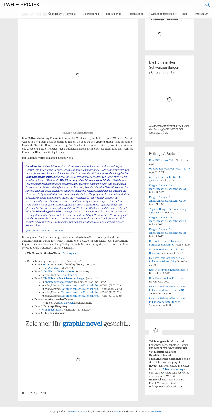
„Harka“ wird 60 (50, 268)
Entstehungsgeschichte (59, 281)
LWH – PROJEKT (23, 5)
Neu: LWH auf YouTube (162, 160)
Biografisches (91, 13)
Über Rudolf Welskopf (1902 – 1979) (169, 168)
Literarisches (113, 13)
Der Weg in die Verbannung (59, 271)
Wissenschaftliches (162, 13)
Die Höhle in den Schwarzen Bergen (64, 278)
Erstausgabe (70, 253)
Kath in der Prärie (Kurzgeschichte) (168, 269)
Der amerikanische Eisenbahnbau (80, 285)
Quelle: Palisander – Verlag (44, 230)
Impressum (201, 13)
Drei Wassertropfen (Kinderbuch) (167, 278)
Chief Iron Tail (69, 275)
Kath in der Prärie (51, 309)
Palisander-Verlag (172, 369)
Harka (46, 264)
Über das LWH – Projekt (62, 13)
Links (184, 13)
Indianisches (136, 13)
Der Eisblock (66, 302)
